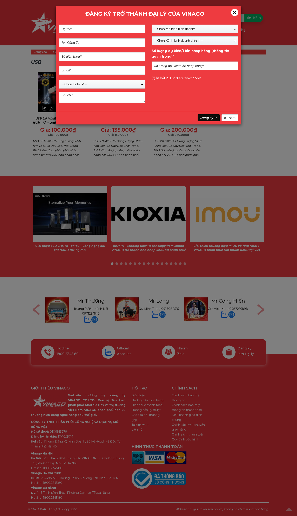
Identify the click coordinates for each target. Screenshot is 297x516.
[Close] (234, 12)
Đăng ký (208, 118)
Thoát (230, 118)
